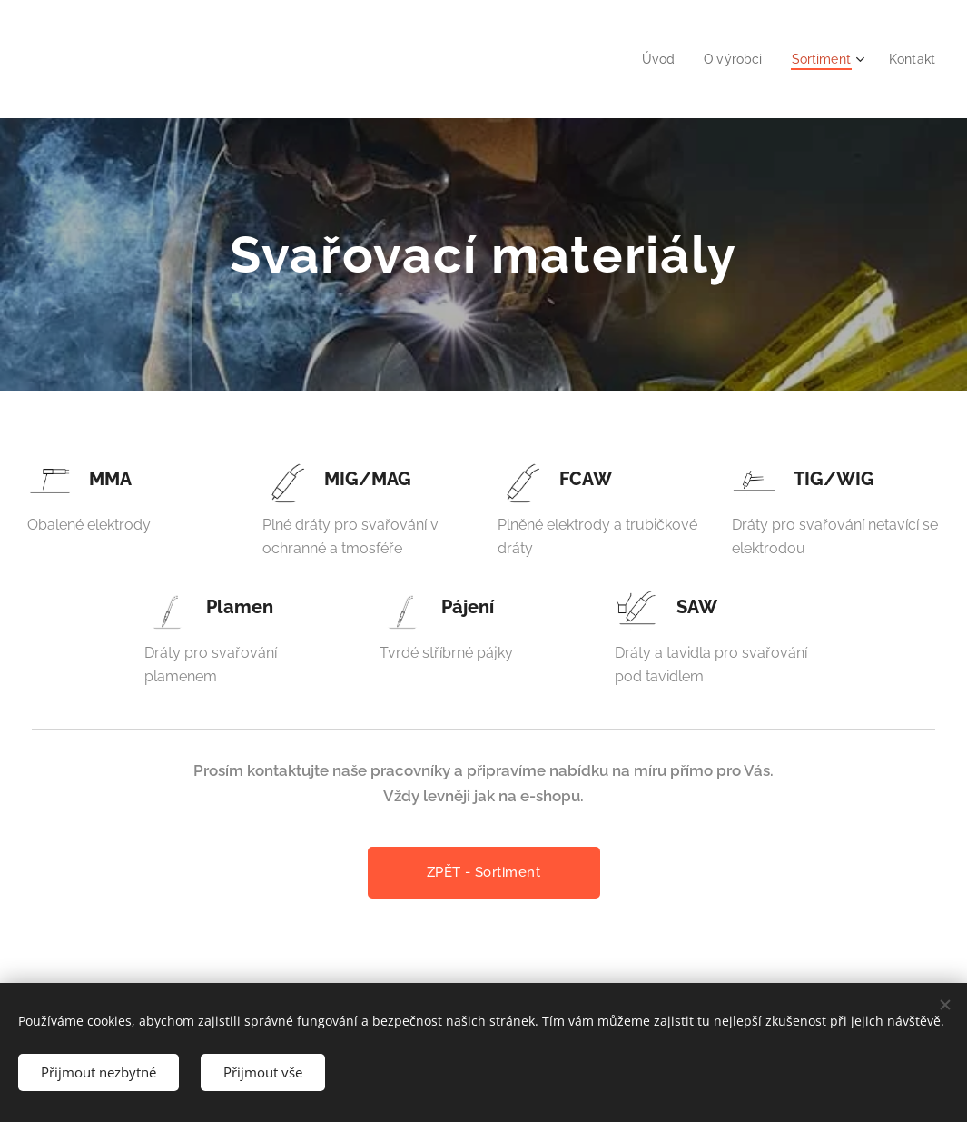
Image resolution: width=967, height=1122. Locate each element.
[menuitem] (650, 59)
